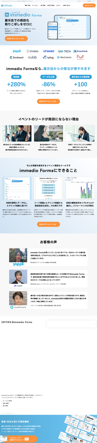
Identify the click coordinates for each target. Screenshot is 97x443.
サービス (35, 5)
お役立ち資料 (50, 5)
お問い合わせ (66, 5)
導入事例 (43, 5)
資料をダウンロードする (15, 38)
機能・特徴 (27, 5)
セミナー (58, 5)
